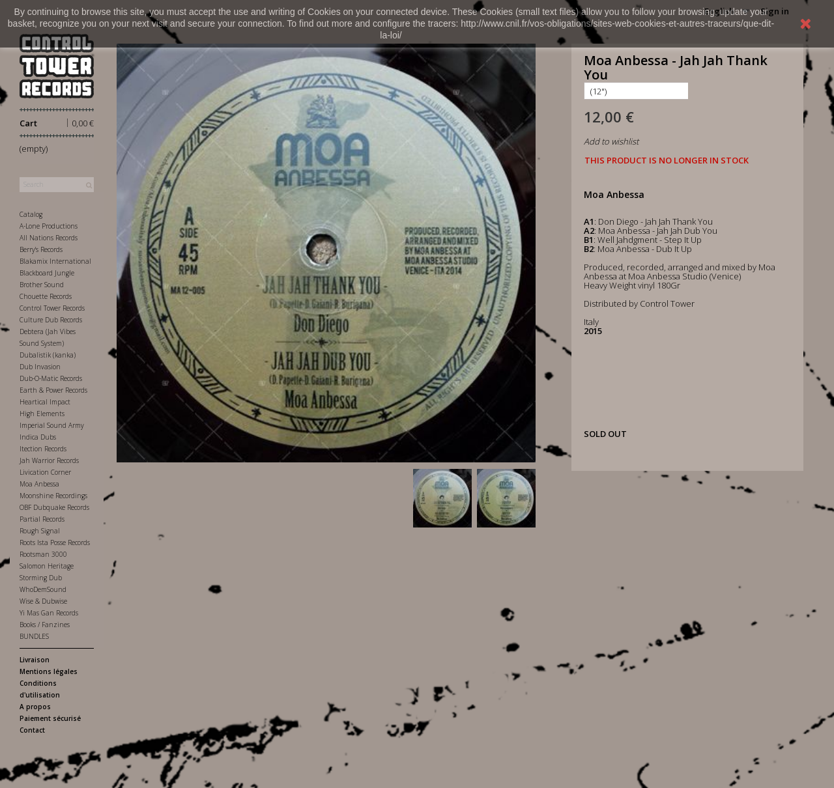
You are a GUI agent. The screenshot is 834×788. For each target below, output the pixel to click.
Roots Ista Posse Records (55, 542)
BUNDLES (34, 636)
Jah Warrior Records (49, 460)
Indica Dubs (38, 437)
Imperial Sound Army (52, 425)
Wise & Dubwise (43, 601)
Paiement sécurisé (50, 718)
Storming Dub (41, 577)
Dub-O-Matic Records (51, 378)
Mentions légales (49, 671)
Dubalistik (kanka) (48, 354)
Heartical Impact (45, 401)
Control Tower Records (52, 308)
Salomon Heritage (47, 565)
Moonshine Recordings (53, 495)
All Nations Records (49, 237)
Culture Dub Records (51, 319)
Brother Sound (42, 284)
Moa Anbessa (39, 483)
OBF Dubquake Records (54, 507)
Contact (32, 730)
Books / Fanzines (45, 624)
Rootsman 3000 (43, 554)
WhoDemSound (43, 589)
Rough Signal (40, 530)
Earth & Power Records (53, 390)
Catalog (31, 214)
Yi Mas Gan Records (49, 612)
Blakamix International (55, 261)
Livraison (35, 659)
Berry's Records (41, 249)
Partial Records (42, 519)
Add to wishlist (611, 141)
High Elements (42, 413)
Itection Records (43, 448)
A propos (35, 706)
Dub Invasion (40, 366)
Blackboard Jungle (47, 272)
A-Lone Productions (49, 226)
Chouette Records (46, 296)
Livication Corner (45, 472)
